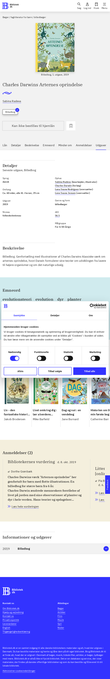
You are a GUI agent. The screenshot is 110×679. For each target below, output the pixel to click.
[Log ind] (87, 5)
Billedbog (11, 111)
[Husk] (96, 5)
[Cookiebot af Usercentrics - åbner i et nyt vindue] (92, 306)
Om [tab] (91, 315)
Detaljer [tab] (55, 315)
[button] (55, 549)
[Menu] (104, 5)
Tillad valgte (55, 371)
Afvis (20, 371)
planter (74, 299)
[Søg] (79, 5)
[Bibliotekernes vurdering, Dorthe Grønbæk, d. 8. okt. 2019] (25, 506)
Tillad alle (89, 371)
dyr (60, 299)
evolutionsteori (17, 299)
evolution (44, 299)
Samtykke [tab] (19, 315)
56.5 (57, 215)
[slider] (55, 49)
